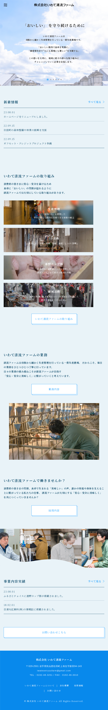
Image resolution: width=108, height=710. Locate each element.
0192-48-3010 (70, 675)
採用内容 (54, 510)
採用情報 (78, 685)
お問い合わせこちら (54, 632)
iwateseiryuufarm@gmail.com (54, 671)
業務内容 (54, 389)
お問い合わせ (54, 690)
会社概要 (64, 685)
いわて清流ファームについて (40, 685)
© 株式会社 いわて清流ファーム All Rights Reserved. (54, 701)
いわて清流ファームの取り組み (54, 319)
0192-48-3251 (45, 675)
